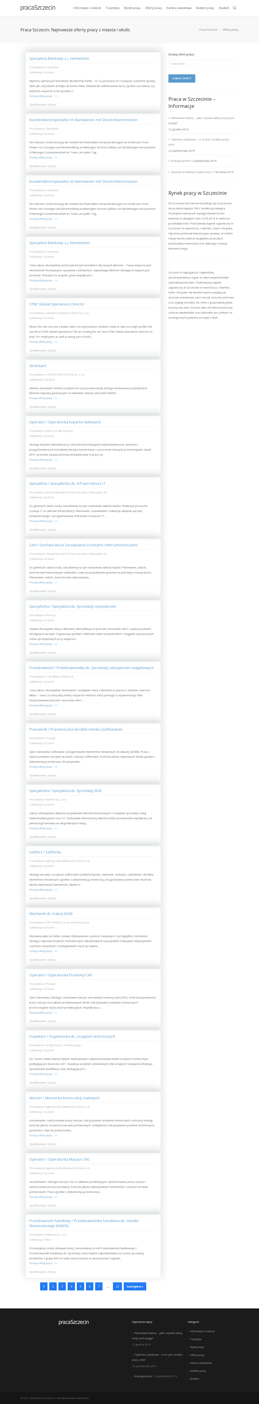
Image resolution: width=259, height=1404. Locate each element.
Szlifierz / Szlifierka (45, 852)
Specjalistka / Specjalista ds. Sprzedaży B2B (65, 790)
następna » (135, 1286)
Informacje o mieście (202, 1331)
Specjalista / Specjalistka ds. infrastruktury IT (67, 483)
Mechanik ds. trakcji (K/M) (50, 913)
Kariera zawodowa (201, 1363)
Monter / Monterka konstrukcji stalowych (64, 1097)
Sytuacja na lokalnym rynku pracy (191, 172)
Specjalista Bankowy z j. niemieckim (59, 58)
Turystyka (195, 1339)
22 (117, 1286)
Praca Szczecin (208, 30)
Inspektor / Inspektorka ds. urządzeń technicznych (72, 1036)
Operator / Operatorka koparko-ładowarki (65, 422)
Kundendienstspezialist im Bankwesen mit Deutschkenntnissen (83, 119)
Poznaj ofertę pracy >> (43, 96)
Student (194, 1378)
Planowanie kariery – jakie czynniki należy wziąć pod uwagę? (201, 120)
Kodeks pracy (198, 1370)
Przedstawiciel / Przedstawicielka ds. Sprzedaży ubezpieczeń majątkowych (91, 667)
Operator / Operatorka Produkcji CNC (61, 975)
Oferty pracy (197, 1355)
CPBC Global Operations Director (57, 304)
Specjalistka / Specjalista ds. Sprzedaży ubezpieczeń (72, 606)
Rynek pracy (197, 1347)
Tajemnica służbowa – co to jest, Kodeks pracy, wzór (199, 142)
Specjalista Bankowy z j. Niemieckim (59, 242)
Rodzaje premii (180, 161)
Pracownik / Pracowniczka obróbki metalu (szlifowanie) (75, 729)
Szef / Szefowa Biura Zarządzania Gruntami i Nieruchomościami (83, 545)
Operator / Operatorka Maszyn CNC (59, 1159)
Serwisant (37, 365)
